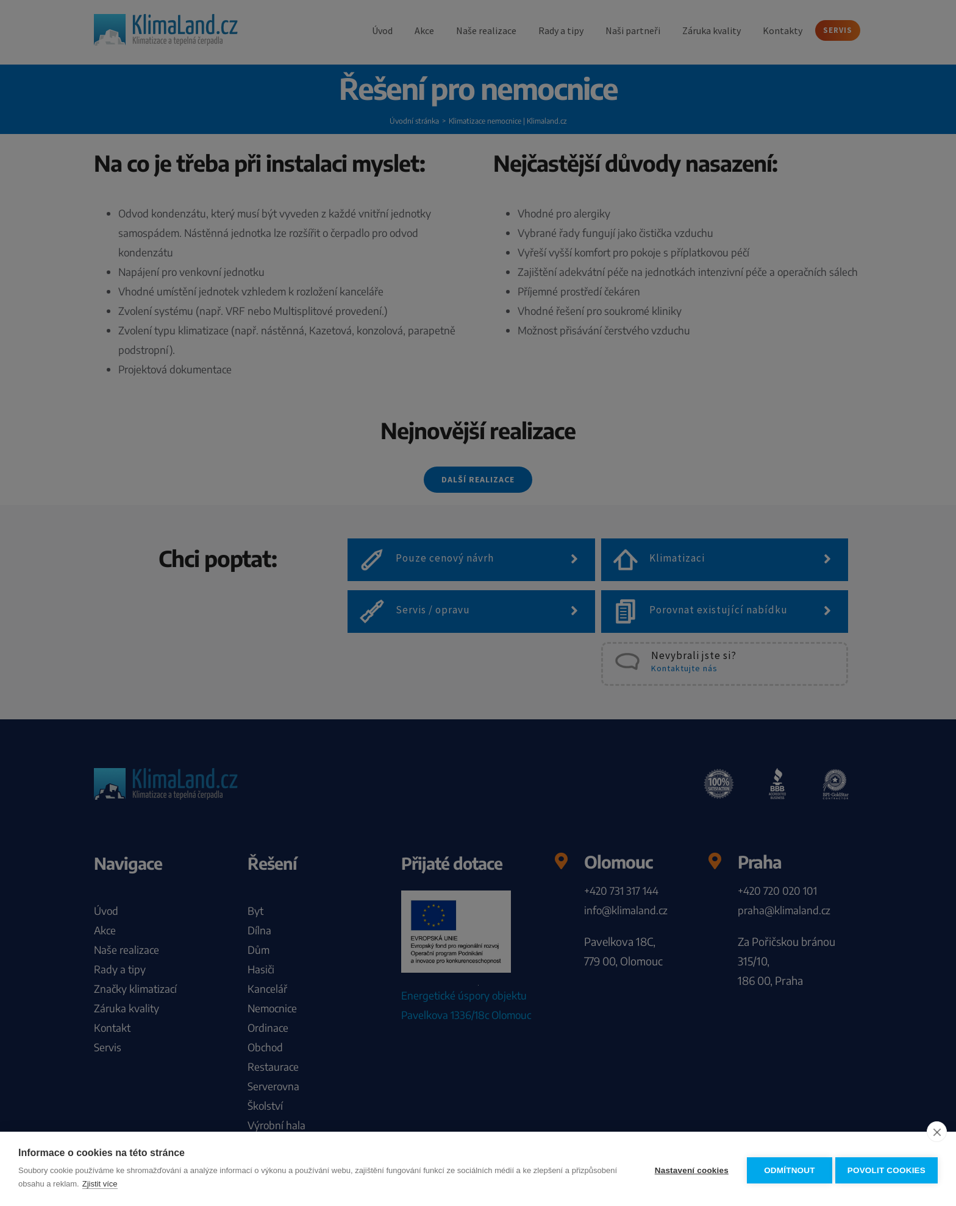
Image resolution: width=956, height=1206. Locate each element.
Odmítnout (786, 1169)
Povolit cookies (886, 1169)
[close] (937, 1131)
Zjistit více (147, 1183)
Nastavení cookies (689, 1169)
